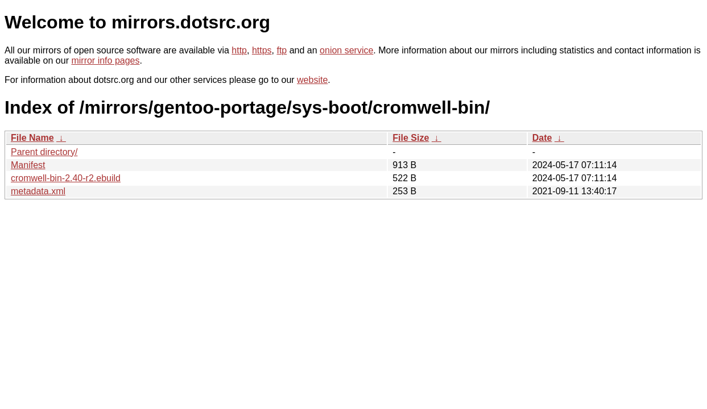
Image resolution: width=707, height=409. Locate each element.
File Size (410, 138)
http (239, 50)
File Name (32, 138)
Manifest (28, 165)
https (262, 50)
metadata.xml (38, 191)
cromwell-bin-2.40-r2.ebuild (66, 178)
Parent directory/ (44, 152)
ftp (281, 50)
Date (542, 138)
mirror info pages (105, 60)
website (312, 80)
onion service (346, 50)
